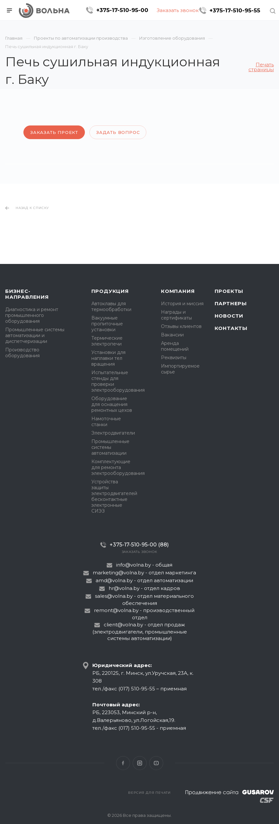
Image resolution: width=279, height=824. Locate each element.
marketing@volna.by (118, 572)
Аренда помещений (175, 346)
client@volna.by (123, 624)
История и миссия (182, 304)
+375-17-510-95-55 (234, 10)
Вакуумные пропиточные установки (107, 324)
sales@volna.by (114, 596)
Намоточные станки (106, 421)
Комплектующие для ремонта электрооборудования (118, 467)
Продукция (110, 291)
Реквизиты (173, 357)
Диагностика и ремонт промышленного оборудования (31, 315)
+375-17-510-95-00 (122, 10)
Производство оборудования (22, 353)
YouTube (156, 763)
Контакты (231, 328)
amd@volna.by (114, 580)
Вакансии (172, 335)
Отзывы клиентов (181, 326)
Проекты (229, 291)
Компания (177, 291)
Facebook (123, 763)
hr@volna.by (124, 588)
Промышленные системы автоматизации (110, 447)
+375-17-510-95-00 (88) (139, 545)
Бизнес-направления (27, 294)
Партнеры (231, 303)
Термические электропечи (107, 341)
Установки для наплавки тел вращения (108, 358)
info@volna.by (133, 565)
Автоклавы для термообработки (111, 306)
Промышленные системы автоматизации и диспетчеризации (34, 335)
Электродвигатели (113, 433)
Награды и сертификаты (176, 315)
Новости (229, 316)
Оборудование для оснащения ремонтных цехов (111, 404)
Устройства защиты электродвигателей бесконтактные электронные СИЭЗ (114, 496)
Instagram (140, 763)
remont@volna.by (116, 610)
